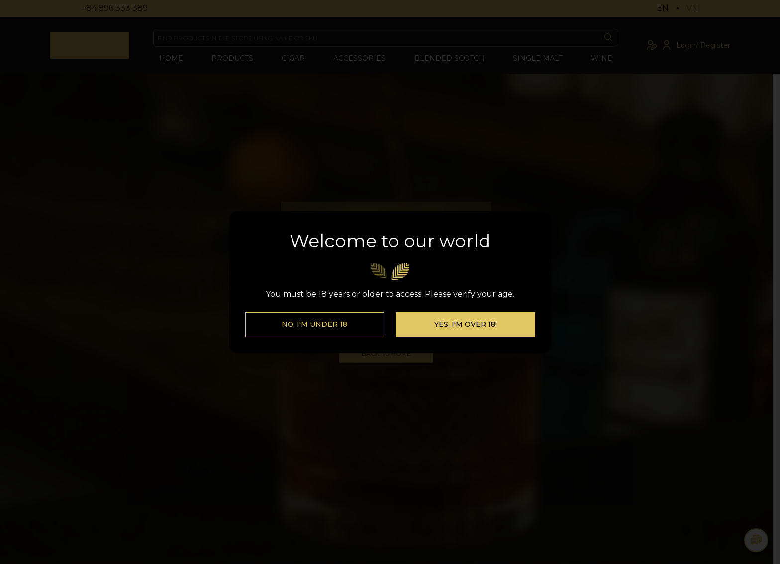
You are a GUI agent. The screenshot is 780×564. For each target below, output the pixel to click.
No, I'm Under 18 (314, 324)
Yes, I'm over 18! (465, 324)
